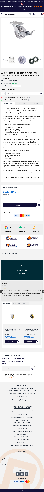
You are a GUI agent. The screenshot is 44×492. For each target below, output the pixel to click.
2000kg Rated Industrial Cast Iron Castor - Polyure (31, 330)
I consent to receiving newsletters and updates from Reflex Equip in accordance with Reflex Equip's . (18, 375)
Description (8, 103)
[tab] (8, 103)
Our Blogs (27, 463)
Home (5, 455)
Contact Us (16, 458)
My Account (38, 463)
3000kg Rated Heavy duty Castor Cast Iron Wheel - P (12, 330)
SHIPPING (21, 103)
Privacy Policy (9, 377)
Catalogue (27, 455)
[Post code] (22, 93)
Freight (38, 455)
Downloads (27, 458)
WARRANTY (36, 103)
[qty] (3, 93)
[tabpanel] (12, 326)
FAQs (16, 463)
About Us (16, 455)
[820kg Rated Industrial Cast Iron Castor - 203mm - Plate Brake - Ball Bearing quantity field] (22, 200)
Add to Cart (28, 205)
